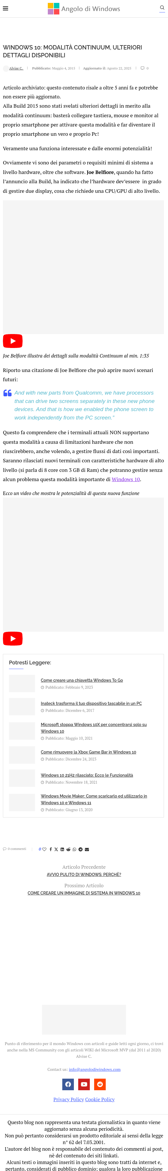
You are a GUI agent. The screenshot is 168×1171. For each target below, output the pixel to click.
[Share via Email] (87, 830)
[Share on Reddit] (68, 830)
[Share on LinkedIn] (62, 830)
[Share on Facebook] (51, 830)
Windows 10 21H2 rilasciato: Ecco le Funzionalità (87, 756)
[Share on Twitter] (56, 830)
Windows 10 (68, 460)
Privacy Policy (68, 1080)
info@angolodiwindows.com (94, 1050)
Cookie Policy (100, 1080)
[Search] (165, 9)
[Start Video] (13, 341)
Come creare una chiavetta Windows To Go (82, 661)
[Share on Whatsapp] (74, 830)
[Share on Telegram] (80, 830)
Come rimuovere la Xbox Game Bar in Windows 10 (88, 733)
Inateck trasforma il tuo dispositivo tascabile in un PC (91, 685)
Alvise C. (13, 68)
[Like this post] (44, 830)
